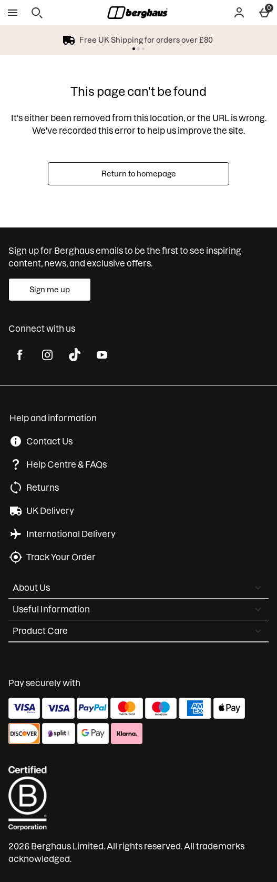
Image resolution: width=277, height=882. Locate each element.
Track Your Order (61, 557)
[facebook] (20, 354)
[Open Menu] (12, 12)
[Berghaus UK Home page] (137, 12)
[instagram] (47, 354)
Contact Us (49, 441)
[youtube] (102, 354)
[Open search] (36, 12)
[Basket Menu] (264, 12)
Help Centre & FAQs (66, 464)
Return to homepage (138, 174)
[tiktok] (74, 354)
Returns (42, 487)
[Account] (239, 12)
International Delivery (71, 534)
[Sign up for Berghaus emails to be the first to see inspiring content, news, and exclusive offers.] (49, 290)
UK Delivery (50, 511)
